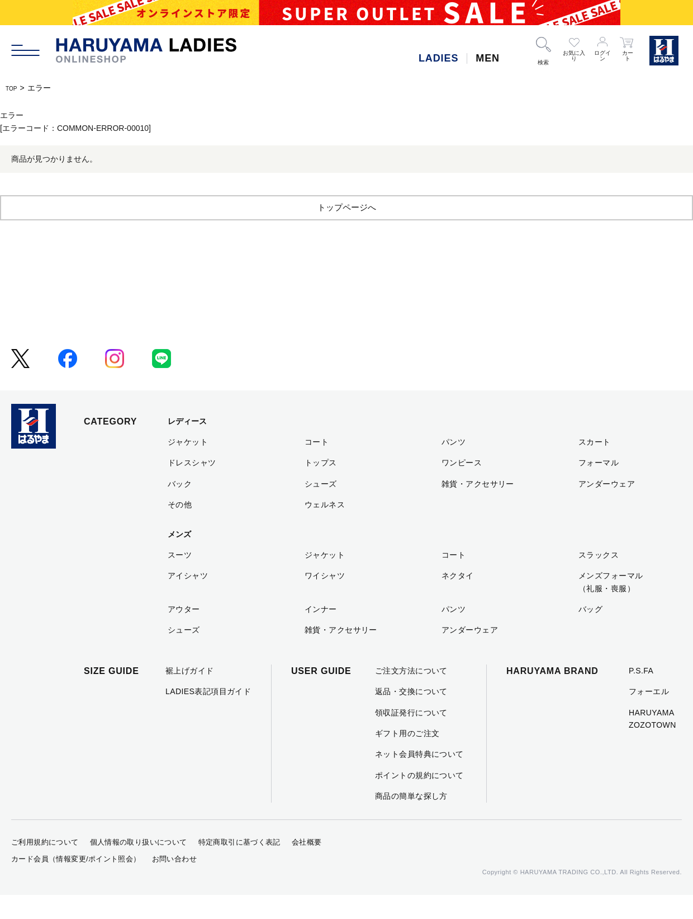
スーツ (180, 578)
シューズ (321, 507)
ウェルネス (325, 528)
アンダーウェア (606, 507)
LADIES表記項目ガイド (208, 715)
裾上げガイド (189, 694)
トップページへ (346, 230)
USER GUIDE (321, 695)
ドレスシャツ (192, 486)
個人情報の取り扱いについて (138, 866)
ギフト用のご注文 (407, 757)
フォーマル (598, 486)
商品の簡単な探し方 (411, 820)
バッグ (590, 633)
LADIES (438, 58)
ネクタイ (458, 599)
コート (317, 465)
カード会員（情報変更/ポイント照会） (76, 883)
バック (180, 507)
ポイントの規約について (419, 799)
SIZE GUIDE (111, 695)
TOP (14, 87)
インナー (321, 633)
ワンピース (462, 486)
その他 (180, 528)
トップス (321, 486)
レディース (187, 445)
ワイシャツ (325, 599)
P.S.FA (641, 694)
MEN (488, 58)
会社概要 (307, 866)
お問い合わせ (174, 883)
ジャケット (188, 465)
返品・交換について (411, 715)
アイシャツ (188, 599)
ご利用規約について (45, 866)
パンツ (454, 465)
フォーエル (649, 715)
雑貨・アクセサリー (478, 507)
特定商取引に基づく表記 (239, 866)
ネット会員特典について (419, 778)
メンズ (179, 558)
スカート (594, 465)
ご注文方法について (411, 694)
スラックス (598, 578)
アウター (184, 633)
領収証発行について (411, 736)
